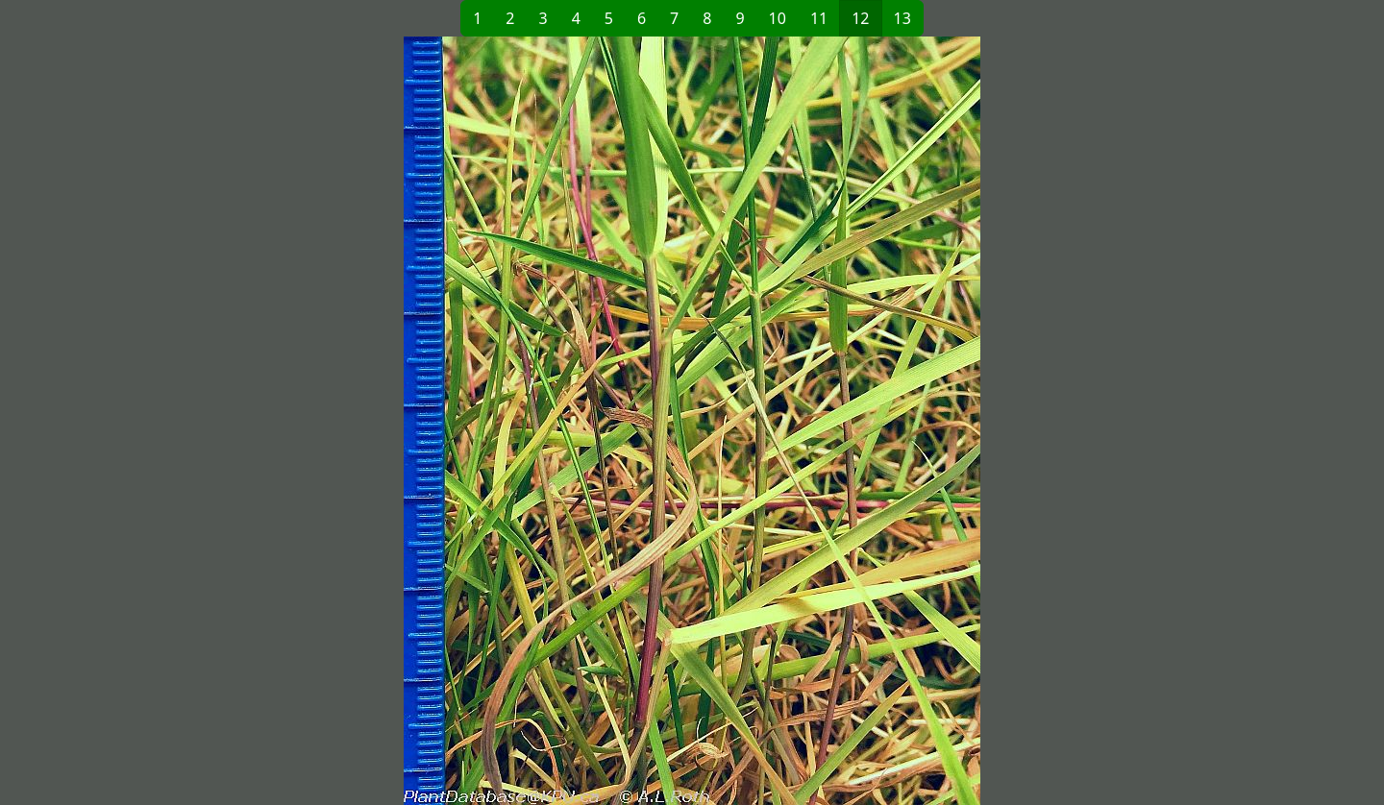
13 (902, 18)
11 (819, 18)
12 (860, 18)
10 (777, 18)
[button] (380, 421)
